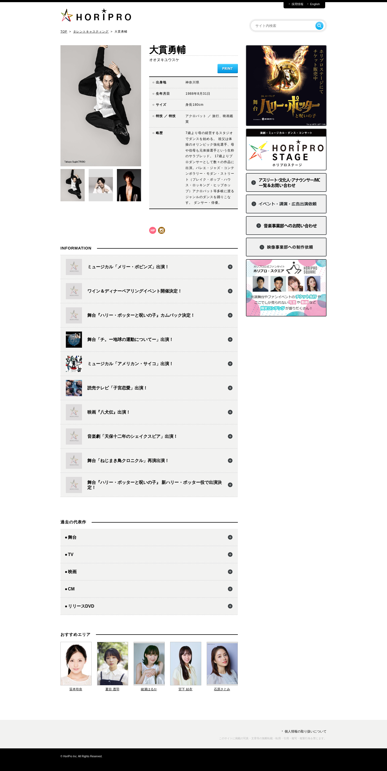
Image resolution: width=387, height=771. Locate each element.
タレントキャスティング (91, 31)
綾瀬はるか (149, 689)
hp (152, 230)
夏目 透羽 (112, 689)
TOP (63, 31)
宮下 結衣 (185, 689)
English (315, 4)
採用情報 (297, 4)
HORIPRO (95, 16)
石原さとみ (222, 689)
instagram (161, 230)
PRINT (227, 68)
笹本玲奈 (75, 689)
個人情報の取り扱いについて (306, 731)
